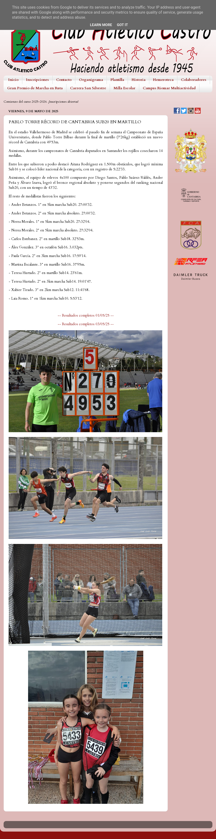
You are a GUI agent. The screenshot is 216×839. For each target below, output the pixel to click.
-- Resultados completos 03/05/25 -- (86, 324)
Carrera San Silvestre (88, 88)
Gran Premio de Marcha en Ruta (35, 88)
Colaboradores (193, 79)
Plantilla (117, 79)
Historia (138, 79)
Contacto (64, 79)
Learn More (101, 25)
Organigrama (91, 79)
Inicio (13, 79)
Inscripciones (37, 79)
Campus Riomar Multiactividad (169, 88)
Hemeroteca (163, 79)
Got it (122, 25)
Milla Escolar (124, 88)
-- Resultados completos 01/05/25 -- (86, 315)
